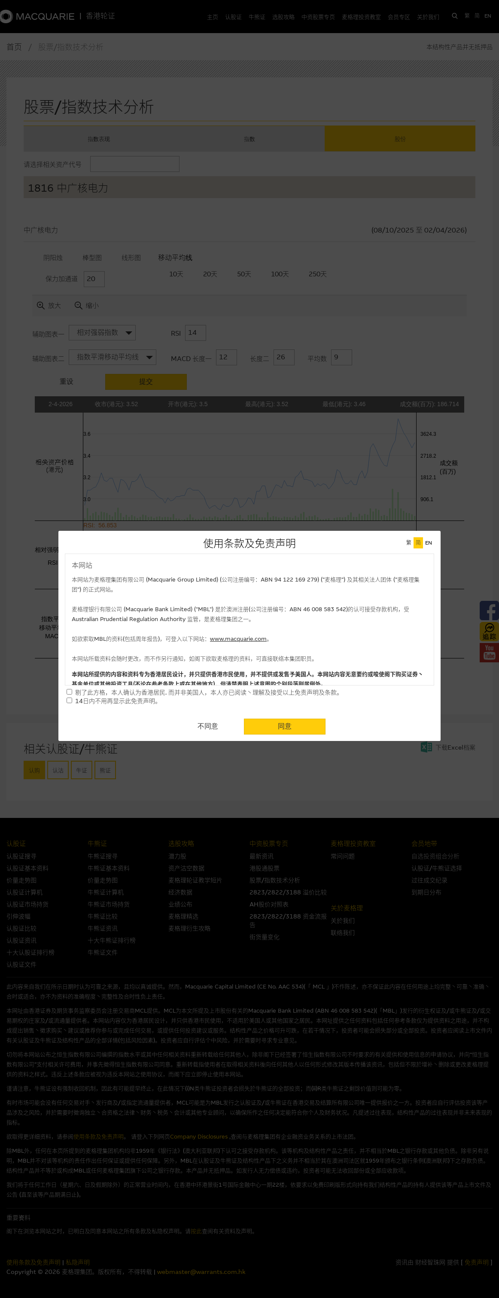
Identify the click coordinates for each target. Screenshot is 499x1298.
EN (428, 542)
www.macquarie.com (238, 639)
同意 (285, 726)
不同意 (208, 726)
